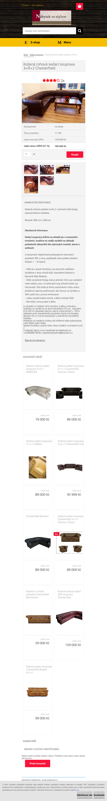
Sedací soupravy (37, 54)
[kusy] (27, 154)
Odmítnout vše (84, 795)
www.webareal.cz (50, 779)
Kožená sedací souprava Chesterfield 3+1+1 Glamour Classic (71, 519)
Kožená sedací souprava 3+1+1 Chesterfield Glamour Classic (71, 368)
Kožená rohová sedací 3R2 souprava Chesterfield (69, 594)
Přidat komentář (38, 763)
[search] (79, 30)
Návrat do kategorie (35, 340)
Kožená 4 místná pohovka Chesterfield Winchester (37, 594)
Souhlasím (99, 795)
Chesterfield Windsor (37, 516)
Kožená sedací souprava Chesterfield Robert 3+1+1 (39, 669)
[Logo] (51, 17)
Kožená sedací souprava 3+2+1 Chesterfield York (71, 443)
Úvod (26, 54)
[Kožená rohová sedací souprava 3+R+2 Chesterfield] (53, 84)
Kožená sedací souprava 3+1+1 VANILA (39, 443)
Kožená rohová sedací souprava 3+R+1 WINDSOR (37, 368)
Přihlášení (25, 5)
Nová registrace (37, 5)
